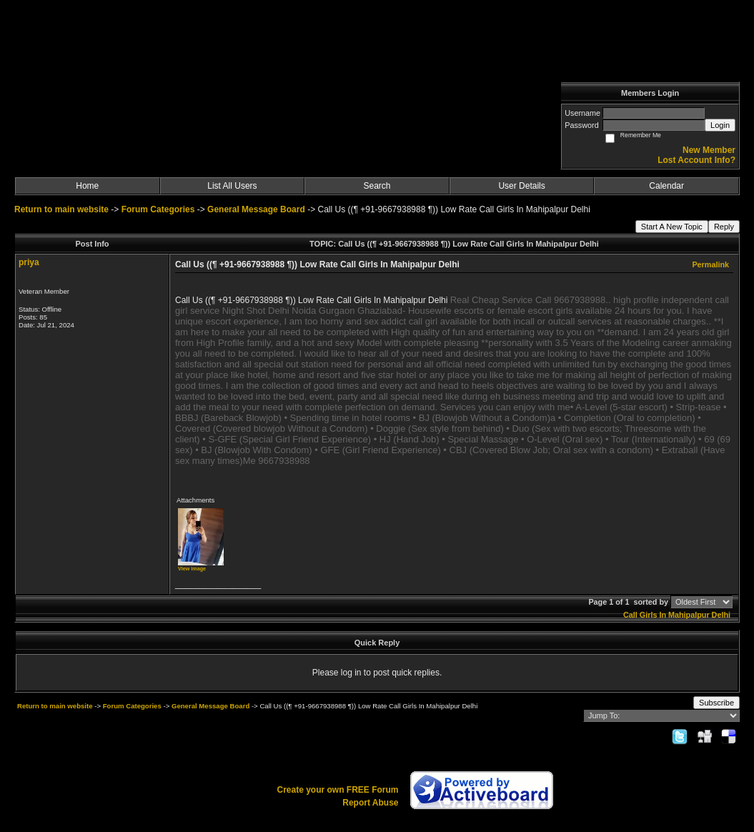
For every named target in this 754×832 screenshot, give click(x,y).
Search (376, 186)
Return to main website (62, 209)
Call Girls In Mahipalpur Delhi (676, 614)
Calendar (666, 186)
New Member (709, 150)
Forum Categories (158, 209)
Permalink (710, 264)
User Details (521, 186)
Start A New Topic (672, 226)
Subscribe (716, 702)
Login (720, 125)
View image (192, 568)
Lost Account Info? (696, 160)
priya (29, 262)
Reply (724, 226)
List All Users (232, 186)
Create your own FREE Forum (337, 790)
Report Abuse (370, 803)
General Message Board (256, 209)
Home (87, 186)
